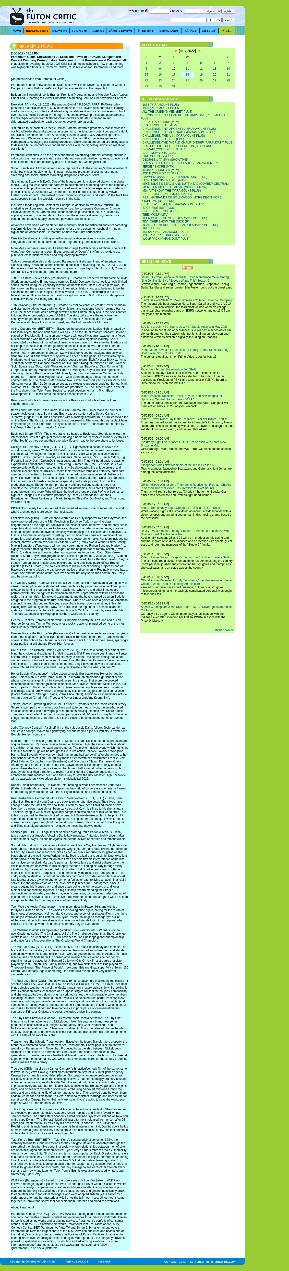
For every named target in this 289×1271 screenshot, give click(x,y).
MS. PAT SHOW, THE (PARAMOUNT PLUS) (172, 190)
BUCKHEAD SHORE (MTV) (161, 122)
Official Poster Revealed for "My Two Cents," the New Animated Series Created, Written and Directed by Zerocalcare (187, 582)
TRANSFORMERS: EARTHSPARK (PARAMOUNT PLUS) (180, 225)
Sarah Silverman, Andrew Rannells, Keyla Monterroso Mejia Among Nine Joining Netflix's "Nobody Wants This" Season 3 (185, 278)
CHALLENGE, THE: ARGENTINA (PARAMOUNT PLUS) (179, 129)
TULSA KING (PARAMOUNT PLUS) (165, 232)
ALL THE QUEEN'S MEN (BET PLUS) (167, 111)
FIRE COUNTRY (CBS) (158, 156)
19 (201, 74)
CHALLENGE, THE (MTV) (160, 125)
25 (187, 80)
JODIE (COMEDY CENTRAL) (162, 173)
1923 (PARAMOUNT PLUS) (161, 108)
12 (201, 68)
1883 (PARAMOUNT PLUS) (161, 104)
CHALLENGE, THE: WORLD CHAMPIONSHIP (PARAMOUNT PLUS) (188, 142)
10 (173, 68)
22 (146, 80)
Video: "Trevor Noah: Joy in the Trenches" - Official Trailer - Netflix (184, 419)
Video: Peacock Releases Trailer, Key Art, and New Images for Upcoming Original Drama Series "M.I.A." (181, 397)
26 (201, 80)
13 (214, 68)
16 (160, 74)
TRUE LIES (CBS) (154, 228)
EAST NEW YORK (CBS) (159, 153)
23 (160, 80)
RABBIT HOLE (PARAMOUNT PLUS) (167, 194)
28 (228, 80)
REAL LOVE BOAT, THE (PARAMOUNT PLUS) (173, 204)
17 (173, 74)
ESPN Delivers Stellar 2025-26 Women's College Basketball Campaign (187, 300)
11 (187, 68)
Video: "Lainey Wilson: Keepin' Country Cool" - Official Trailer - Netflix (186, 557)
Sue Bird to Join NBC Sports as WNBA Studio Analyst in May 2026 (184, 326)
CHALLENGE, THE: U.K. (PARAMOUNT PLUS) (174, 135)
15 (146, 74)
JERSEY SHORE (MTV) (158, 166)
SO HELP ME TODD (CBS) (160, 211)
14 (228, 68)
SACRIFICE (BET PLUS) (159, 208)
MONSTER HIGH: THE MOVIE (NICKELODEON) (175, 187)
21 (228, 74)
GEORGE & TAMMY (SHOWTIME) (165, 159)
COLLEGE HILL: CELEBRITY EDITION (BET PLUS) (177, 146)
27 (214, 80)
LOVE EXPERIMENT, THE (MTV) (164, 180)
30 (160, 86)
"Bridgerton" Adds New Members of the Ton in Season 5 (177, 465)
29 (146, 86)
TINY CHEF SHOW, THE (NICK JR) (165, 221)
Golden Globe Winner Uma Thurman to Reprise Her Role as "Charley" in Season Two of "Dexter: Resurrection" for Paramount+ (186, 486)
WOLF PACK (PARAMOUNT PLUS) (166, 238)
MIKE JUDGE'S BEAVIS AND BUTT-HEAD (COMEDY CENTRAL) (186, 183)
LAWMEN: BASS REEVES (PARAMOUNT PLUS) (175, 177)
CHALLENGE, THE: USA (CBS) (163, 139)
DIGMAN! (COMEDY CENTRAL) (164, 149)
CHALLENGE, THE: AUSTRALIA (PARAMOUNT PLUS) (179, 132)
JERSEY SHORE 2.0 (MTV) (161, 170)
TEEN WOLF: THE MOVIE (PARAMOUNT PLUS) (174, 218)
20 (214, 74)
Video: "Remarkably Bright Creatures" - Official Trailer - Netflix (181, 508)
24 (173, 80)
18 (187, 74)
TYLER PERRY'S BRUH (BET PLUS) (166, 235)
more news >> (224, 630)
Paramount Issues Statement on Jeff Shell (168, 369)
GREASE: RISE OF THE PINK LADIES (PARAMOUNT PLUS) (183, 163)
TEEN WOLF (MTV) (155, 214)
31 (173, 86)
